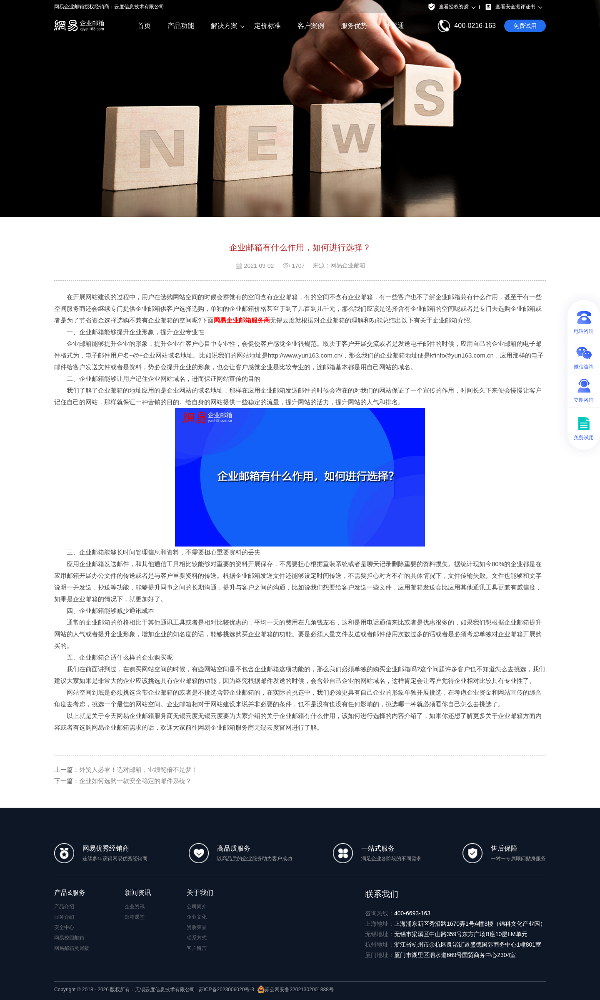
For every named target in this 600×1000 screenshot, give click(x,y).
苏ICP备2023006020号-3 (226, 989)
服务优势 (354, 25)
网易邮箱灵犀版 (71, 948)
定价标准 (267, 25)
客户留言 (197, 948)
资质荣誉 (197, 927)
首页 (144, 25)
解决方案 (224, 25)
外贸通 (394, 25)
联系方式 (197, 938)
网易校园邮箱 (69, 938)
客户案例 (311, 25)
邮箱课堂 (135, 917)
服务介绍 (64, 917)
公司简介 (197, 906)
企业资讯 (135, 906)
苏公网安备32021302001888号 (295, 989)
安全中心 (64, 927)
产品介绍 (64, 906)
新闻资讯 (138, 892)
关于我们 (200, 892)
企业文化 (197, 917)
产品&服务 (69, 892)
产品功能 (181, 25)
